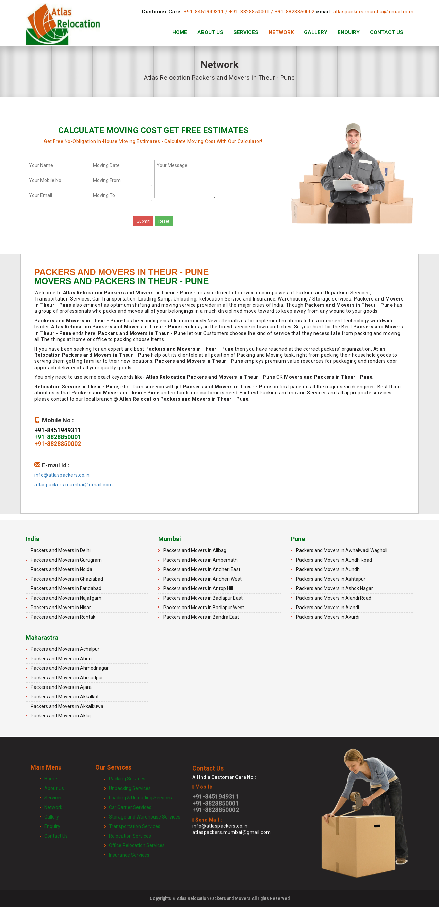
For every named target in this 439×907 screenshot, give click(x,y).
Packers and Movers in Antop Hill (198, 588)
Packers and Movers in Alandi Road (333, 598)
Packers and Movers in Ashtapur (330, 579)
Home (179, 32)
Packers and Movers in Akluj (61, 715)
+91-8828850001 (249, 12)
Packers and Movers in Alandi (327, 607)
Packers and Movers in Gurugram (66, 560)
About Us (210, 32)
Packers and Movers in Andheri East (201, 569)
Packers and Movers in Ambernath (200, 560)
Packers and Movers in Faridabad (66, 588)
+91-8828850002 (295, 12)
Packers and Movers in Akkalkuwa (67, 706)
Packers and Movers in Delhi (61, 550)
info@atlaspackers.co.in (62, 475)
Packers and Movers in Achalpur (65, 649)
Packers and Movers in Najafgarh (66, 598)
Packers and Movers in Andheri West (202, 579)
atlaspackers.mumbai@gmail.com (373, 12)
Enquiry (349, 32)
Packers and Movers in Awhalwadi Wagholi (341, 550)
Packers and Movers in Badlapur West (203, 607)
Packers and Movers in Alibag (194, 550)
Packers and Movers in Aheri (61, 658)
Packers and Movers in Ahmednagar (70, 668)
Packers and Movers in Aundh (328, 569)
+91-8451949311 (204, 12)
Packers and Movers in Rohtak (63, 617)
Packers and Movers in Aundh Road (334, 560)
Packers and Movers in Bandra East (201, 617)
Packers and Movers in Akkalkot (65, 696)
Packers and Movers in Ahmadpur (67, 677)
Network (281, 32)
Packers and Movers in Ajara (61, 687)
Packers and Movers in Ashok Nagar (334, 588)
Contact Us (386, 32)
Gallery (315, 32)
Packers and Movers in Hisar (61, 607)
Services (245, 32)
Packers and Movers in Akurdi (327, 617)
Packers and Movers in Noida (61, 569)
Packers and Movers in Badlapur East (203, 598)
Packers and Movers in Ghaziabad (67, 579)
